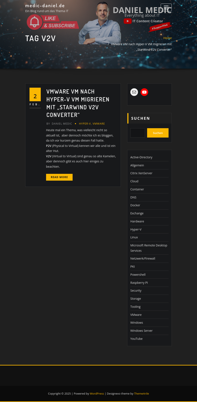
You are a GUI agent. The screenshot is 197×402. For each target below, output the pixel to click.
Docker (135, 205)
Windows (136, 322)
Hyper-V (85, 123)
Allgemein (137, 165)
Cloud (134, 181)
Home (167, 38)
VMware (99, 123)
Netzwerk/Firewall (142, 258)
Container (137, 189)
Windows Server (141, 331)
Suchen (140, 118)
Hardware (137, 221)
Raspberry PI (139, 283)
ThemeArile (141, 393)
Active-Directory (141, 157)
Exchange (137, 213)
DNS (133, 197)
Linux (134, 237)
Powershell (137, 275)
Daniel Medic (59, 123)
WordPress (97, 393)
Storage (135, 299)
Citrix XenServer (141, 173)
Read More (59, 177)
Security (135, 290)
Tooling (135, 307)
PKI (132, 266)
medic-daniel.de (45, 5)
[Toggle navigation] (166, 7)
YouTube (136, 339)
